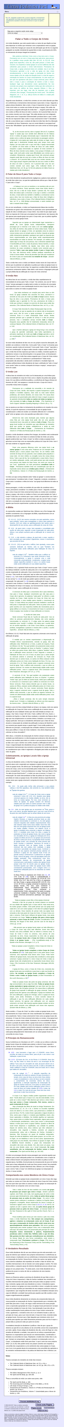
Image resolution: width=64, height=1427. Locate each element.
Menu (31, 12)
